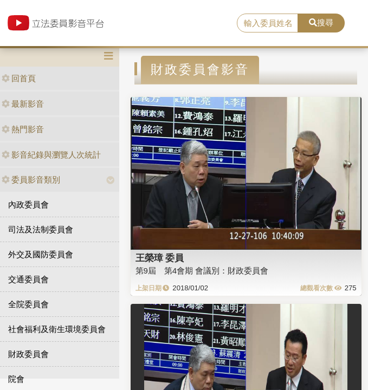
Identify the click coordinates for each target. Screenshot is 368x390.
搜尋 (321, 22)
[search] (267, 23)
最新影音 (23, 103)
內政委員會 (28, 204)
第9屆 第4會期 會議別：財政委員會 (202, 270)
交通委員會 (28, 279)
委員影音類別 (31, 179)
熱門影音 (23, 129)
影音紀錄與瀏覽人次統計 (51, 154)
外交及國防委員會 (40, 254)
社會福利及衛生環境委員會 (57, 329)
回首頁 (19, 78)
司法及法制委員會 (40, 229)
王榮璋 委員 (159, 258)
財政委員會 (28, 354)
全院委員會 (28, 304)
